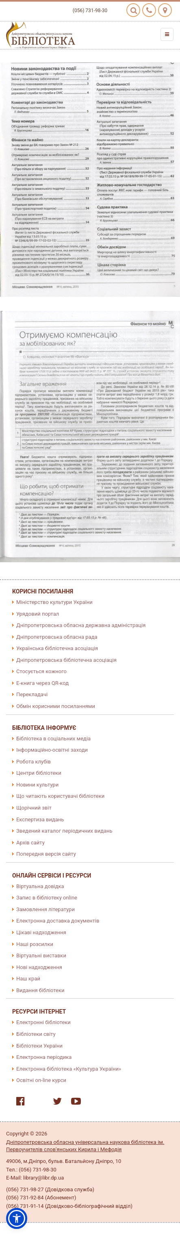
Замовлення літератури (45, 909)
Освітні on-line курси (41, 1080)
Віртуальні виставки (41, 955)
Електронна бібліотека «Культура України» (68, 1069)
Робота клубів (33, 762)
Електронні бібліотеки (43, 1022)
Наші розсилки (34, 944)
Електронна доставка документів (57, 921)
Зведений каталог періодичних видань (64, 831)
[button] (16, 1218)
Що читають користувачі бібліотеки (60, 796)
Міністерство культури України (54, 602)
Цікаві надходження (41, 932)
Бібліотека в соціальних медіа (53, 738)
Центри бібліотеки (38, 773)
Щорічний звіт (34, 808)
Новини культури (37, 785)
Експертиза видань (40, 819)
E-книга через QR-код (42, 683)
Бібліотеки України (39, 1046)
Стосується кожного (41, 671)
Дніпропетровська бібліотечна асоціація (66, 660)
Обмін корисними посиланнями (55, 706)
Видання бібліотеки (40, 990)
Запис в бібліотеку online (46, 898)
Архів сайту (30, 843)
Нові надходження (39, 967)
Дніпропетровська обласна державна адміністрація (80, 625)
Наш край (28, 979)
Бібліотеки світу (36, 1034)
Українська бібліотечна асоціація (57, 648)
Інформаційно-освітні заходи (52, 750)
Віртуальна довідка (40, 886)
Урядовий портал (37, 614)
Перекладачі (32, 694)
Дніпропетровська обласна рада (57, 637)
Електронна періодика (44, 1057)
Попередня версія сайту (46, 854)
